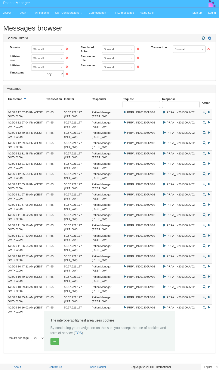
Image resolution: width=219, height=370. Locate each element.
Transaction (159, 47)
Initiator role (15, 58)
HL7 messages (124, 12)
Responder (88, 65)
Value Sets (147, 12)
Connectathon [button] (99, 12)
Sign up (197, 12)
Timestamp (17, 72)
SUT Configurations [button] (68, 12)
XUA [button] (24, 12)
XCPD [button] (8, 12)
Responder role (88, 58)
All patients (42, 12)
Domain (15, 47)
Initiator (15, 65)
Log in (212, 12)
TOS (78, 333)
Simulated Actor (87, 49)
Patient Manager (16, 3)
